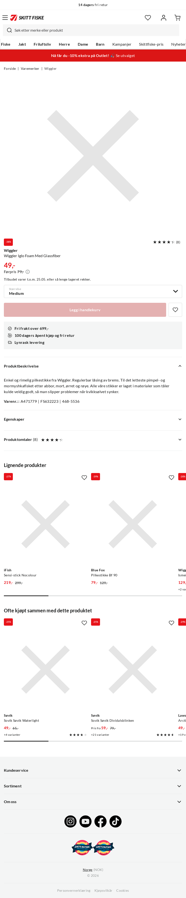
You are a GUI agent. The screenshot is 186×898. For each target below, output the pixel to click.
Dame (83, 44)
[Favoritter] (148, 17)
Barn (100, 44)
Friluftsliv (42, 44)
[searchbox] (95, 30)
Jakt (22, 44)
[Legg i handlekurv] (85, 310)
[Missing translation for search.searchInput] (7, 30)
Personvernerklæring (74, 890)
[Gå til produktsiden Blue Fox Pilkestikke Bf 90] (132, 524)
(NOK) (93, 869)
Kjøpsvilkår (103, 890)
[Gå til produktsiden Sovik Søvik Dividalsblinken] (132, 669)
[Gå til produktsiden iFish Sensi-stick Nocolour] (45, 524)
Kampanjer (122, 44)
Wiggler (50, 69)
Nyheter (178, 44)
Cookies (122, 890)
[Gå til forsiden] (27, 17)
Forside (10, 69)
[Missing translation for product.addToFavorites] (175, 310)
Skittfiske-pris (151, 44)
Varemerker (30, 69)
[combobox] (91, 30)
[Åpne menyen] (5, 17)
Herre (64, 44)
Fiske (6, 44)
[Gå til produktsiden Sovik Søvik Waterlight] (45, 669)
